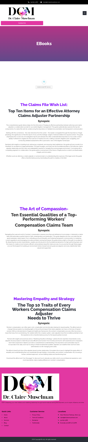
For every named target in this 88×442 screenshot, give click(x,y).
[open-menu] (85, 13)
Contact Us (22, 23)
